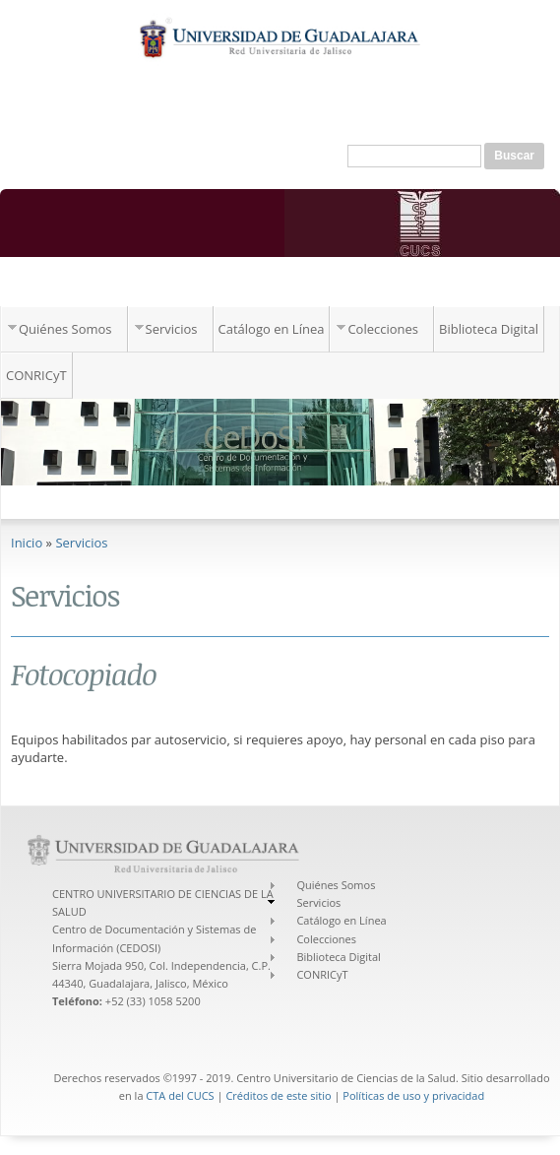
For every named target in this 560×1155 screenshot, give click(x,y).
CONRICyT (36, 375)
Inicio (26, 542)
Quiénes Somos (65, 329)
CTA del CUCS (180, 1095)
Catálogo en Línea (271, 329)
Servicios (172, 329)
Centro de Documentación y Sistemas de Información (239, 285)
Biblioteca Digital (488, 329)
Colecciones (382, 329)
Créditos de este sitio (278, 1095)
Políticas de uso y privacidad (413, 1095)
